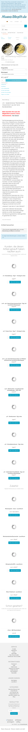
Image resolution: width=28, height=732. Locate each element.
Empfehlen (3, 86)
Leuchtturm (14, 681)
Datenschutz (14, 667)
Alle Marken (14, 680)
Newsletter (14, 673)
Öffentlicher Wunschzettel (14, 656)
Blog (14, 696)
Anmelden (17, 21)
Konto (14, 652)
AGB (14, 665)
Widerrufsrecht (14, 670)
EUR (11, 21)
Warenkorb (14, 650)
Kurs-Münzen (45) (14, 692)
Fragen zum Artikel (5, 94)
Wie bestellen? (14, 671)
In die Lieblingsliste (5, 88)
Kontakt (14, 649)
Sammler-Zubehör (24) (14, 695)
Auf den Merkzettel (5, 90)
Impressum (14, 664)
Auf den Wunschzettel (6, 92)
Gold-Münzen (14, 690)
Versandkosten (23, 724)
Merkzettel (14, 653)
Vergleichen (3, 84)
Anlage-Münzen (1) (14, 693)
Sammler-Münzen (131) (14, 689)
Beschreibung (5, 99)
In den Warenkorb (16, 80)
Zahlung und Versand (14, 668)
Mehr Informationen (15, 282)
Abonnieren (14, 713)
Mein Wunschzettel (14, 655)
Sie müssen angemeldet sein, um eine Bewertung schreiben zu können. (13, 230)
